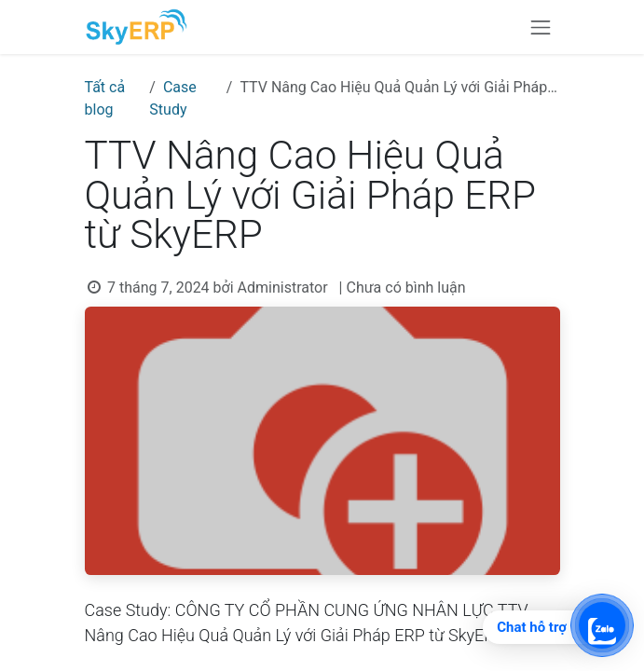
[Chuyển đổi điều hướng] (540, 27)
